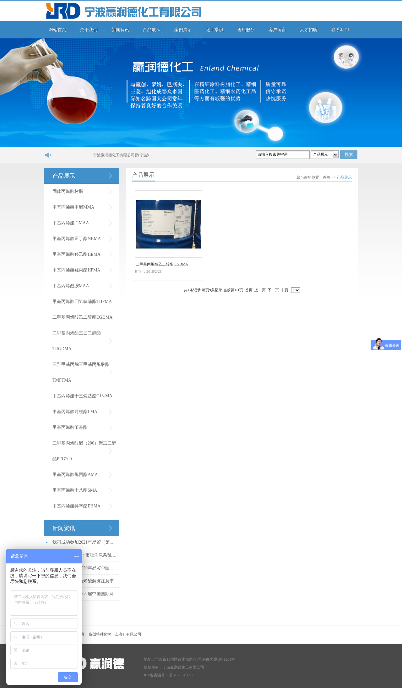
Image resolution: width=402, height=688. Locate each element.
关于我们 (89, 29)
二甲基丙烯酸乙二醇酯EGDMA (82, 317)
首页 (326, 177)
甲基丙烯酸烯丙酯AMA (75, 474)
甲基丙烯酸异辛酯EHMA (76, 506)
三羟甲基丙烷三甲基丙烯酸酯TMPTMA (81, 372)
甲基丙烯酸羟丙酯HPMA (76, 270)
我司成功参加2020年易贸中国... (82, 568)
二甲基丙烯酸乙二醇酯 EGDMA (162, 264)
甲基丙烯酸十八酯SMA (74, 490)
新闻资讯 (120, 29)
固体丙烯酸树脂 (67, 191)
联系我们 (340, 29)
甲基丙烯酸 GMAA (70, 223)
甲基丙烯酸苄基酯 (70, 427)
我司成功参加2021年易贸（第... (82, 542)
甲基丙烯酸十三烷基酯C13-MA (82, 396)
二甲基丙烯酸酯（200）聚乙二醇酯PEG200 (84, 451)
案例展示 (183, 29)
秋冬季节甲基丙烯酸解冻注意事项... (83, 583)
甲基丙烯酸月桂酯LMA (74, 411)
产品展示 (151, 29)
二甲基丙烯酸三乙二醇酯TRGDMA (76, 341)
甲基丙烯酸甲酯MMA (73, 207)
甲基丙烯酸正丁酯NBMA (76, 238)
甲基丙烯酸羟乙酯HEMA (76, 254)
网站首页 (57, 29)
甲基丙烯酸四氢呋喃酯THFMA (82, 301)
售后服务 (246, 29)
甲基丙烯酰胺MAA (70, 285)
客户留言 (277, 29)
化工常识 (214, 29)
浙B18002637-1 (181, 675)
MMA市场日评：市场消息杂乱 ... (84, 555)
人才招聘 (309, 29)
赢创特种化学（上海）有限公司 (115, 634)
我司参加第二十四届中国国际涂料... (83, 596)
